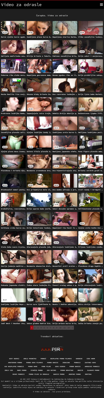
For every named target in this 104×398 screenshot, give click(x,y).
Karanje (79, 359)
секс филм (91, 359)
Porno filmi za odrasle (39, 374)
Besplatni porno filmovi (61, 359)
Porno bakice (52, 363)
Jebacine (66, 363)
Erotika (88, 374)
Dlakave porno (93, 370)
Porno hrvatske (66, 370)
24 (69, 328)
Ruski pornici (19, 374)
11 (65, 328)
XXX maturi (51, 370)
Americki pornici (92, 366)
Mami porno (22, 370)
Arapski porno (75, 374)
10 (60, 328)
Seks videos (60, 366)
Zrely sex (9, 370)
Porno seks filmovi (34, 363)
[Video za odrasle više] (101, 4)
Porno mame (32, 366)
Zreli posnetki (29, 359)
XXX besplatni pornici (14, 366)
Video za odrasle (43, 392)
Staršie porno (37, 370)
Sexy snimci (14, 359)
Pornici (77, 363)
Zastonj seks (90, 363)
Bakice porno (58, 374)
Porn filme (46, 366)
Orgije (80, 370)
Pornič (43, 359)
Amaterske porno (15, 363)
